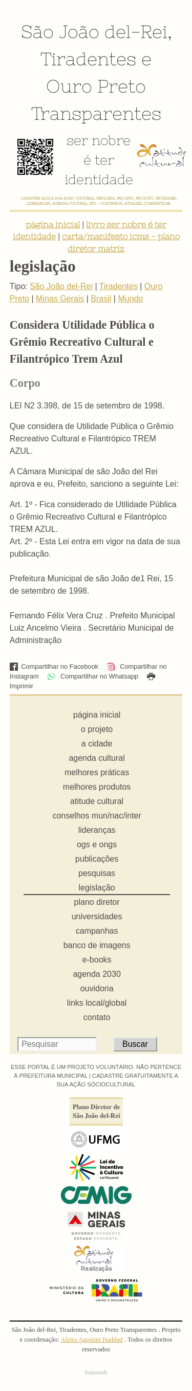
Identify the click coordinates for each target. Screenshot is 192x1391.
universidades (97, 916)
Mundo (130, 298)
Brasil (101, 298)
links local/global (97, 1002)
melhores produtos (97, 786)
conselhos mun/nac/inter (96, 815)
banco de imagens (97, 945)
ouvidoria (97, 988)
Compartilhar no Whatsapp (92, 676)
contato (96, 1017)
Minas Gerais (60, 298)
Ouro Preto (96, 86)
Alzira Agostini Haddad (91, 1339)
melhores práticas (97, 772)
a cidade (97, 743)
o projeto (97, 729)
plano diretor (97, 902)
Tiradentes (88, 58)
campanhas (97, 930)
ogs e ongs (97, 844)
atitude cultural (96, 801)
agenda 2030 (96, 974)
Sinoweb (96, 1372)
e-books (97, 959)
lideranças (97, 830)
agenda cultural (96, 758)
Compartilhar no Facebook (54, 666)
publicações (97, 858)
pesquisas (96, 873)
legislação (97, 887)
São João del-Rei (94, 31)
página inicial (53, 224)
